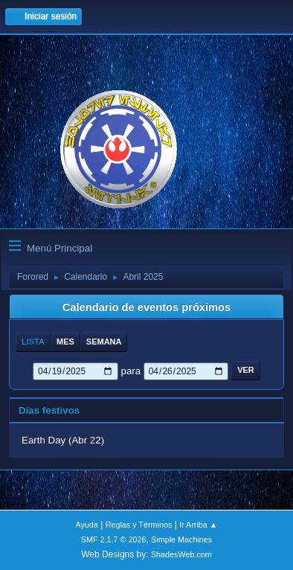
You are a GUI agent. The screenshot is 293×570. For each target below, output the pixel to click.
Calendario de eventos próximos (146, 307)
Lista (33, 341)
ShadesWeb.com (181, 554)
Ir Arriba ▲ (198, 524)
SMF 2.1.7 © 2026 (113, 539)
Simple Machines (181, 539)
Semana (104, 341)
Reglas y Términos (139, 524)
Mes (65, 341)
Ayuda (86, 524)
